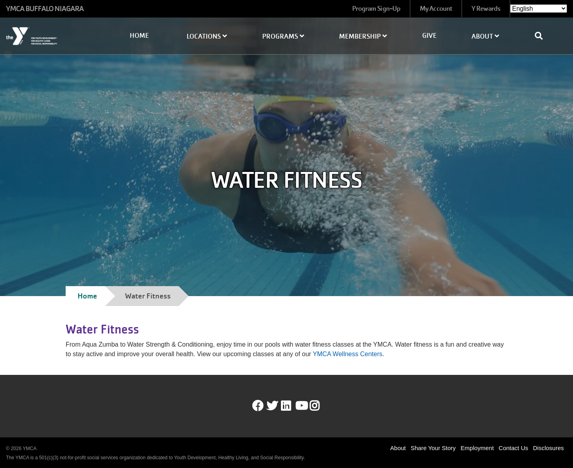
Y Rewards (486, 8)
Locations (207, 36)
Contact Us (513, 448)
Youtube (300, 405)
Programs (283, 36)
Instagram (320, 405)
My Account (436, 8)
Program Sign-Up (376, 8)
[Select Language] (538, 8)
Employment (477, 448)
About (485, 36)
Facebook (257, 405)
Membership (363, 36)
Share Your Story (433, 448)
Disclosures (548, 448)
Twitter (272, 405)
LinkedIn (291, 405)
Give (429, 35)
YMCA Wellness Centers (347, 354)
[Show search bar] (542, 36)
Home (139, 35)
